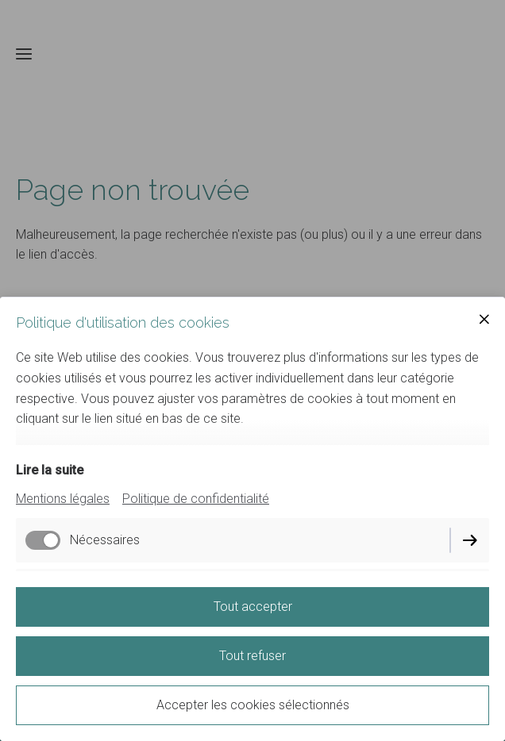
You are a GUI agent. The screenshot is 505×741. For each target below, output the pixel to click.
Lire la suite (49, 470)
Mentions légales (63, 498)
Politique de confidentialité (195, 498)
